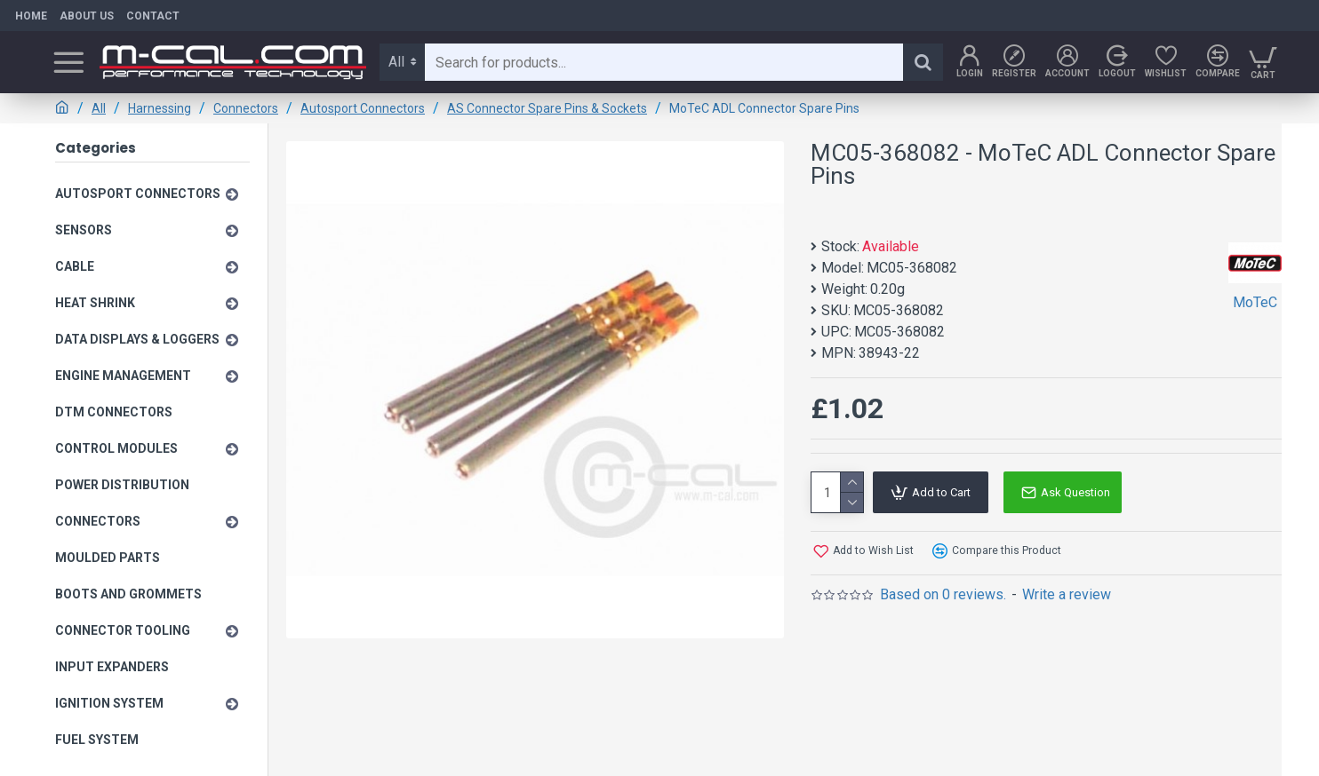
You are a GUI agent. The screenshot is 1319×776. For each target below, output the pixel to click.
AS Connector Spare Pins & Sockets (547, 108)
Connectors (245, 108)
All (99, 108)
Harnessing (159, 108)
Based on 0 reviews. (943, 594)
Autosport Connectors (362, 108)
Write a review (1066, 594)
